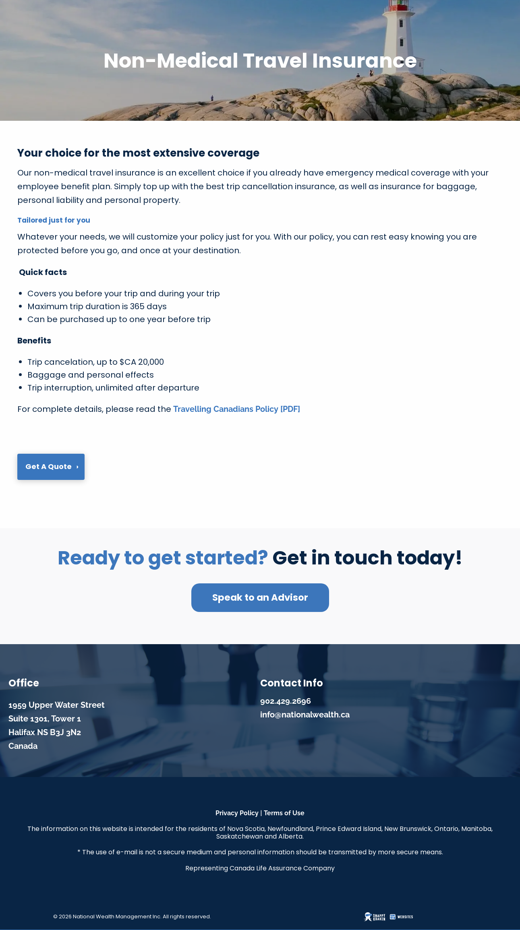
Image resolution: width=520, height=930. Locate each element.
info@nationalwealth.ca (305, 714)
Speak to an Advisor (260, 597)
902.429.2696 (285, 701)
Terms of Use (284, 813)
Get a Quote (48, 466)
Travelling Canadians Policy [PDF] (236, 409)
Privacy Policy (237, 813)
